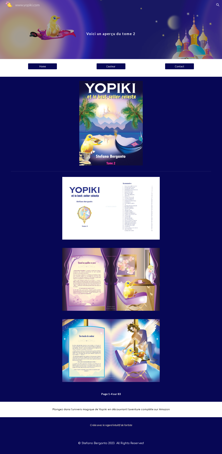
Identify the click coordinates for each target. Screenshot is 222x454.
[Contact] (179, 66)
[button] (218, 5)
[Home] (42, 66)
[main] (111, 29)
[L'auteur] (111, 66)
